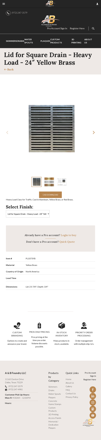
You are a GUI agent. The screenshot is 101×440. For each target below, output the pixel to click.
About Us (70, 382)
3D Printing (53, 414)
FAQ (68, 390)
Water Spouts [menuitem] (28, 41)
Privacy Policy (72, 397)
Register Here (77, 28)
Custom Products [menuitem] (56, 41)
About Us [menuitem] (88, 41)
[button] (93, 132)
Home (68, 379)
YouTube (93, 415)
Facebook (93, 389)
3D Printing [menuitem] (76, 41)
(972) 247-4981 (15, 389)
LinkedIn (93, 396)
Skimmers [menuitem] (11, 41)
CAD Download (50, 195)
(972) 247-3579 (19, 12)
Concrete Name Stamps (54, 402)
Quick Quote (67, 241)
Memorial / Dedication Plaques (53, 424)
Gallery (69, 386)
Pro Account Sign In (57, 28)
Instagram (93, 402)
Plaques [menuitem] (45, 41)
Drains (51, 390)
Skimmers (52, 386)
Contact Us (71, 393)
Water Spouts (54, 394)
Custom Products (52, 409)
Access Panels (54, 418)
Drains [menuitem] (20, 41)
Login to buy (68, 235)
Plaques (51, 397)
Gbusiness (93, 409)
